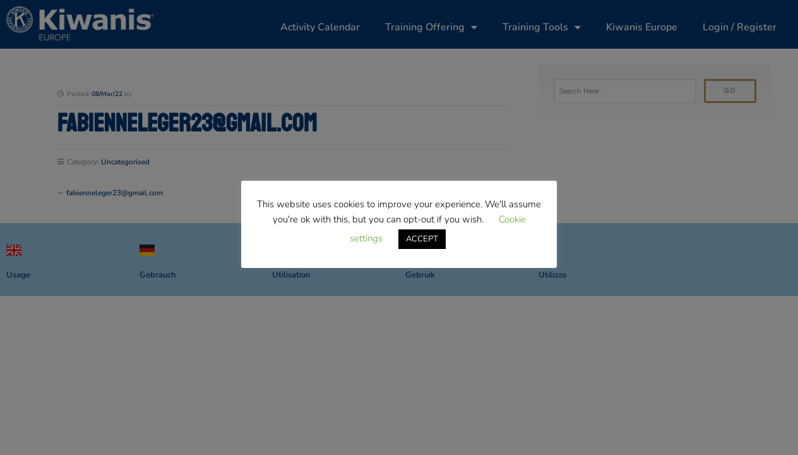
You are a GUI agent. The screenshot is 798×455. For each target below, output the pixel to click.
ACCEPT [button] (422, 239)
